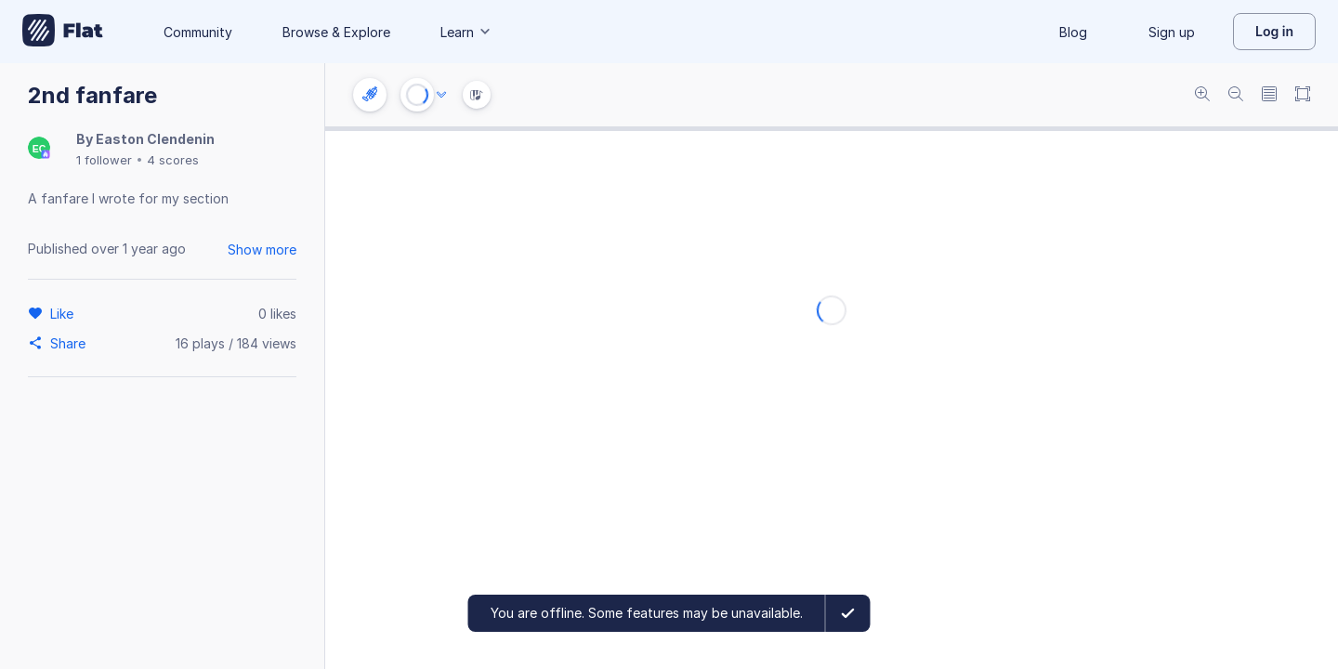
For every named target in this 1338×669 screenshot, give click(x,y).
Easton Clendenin (155, 139)
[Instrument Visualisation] (477, 95)
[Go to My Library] (62, 31)
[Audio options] (441, 95)
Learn (466, 32)
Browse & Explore (336, 32)
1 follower (104, 159)
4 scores (173, 159)
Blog (1073, 32)
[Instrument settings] (370, 95)
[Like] (64, 313)
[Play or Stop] (417, 95)
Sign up (1171, 32)
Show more (262, 249)
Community (198, 32)
